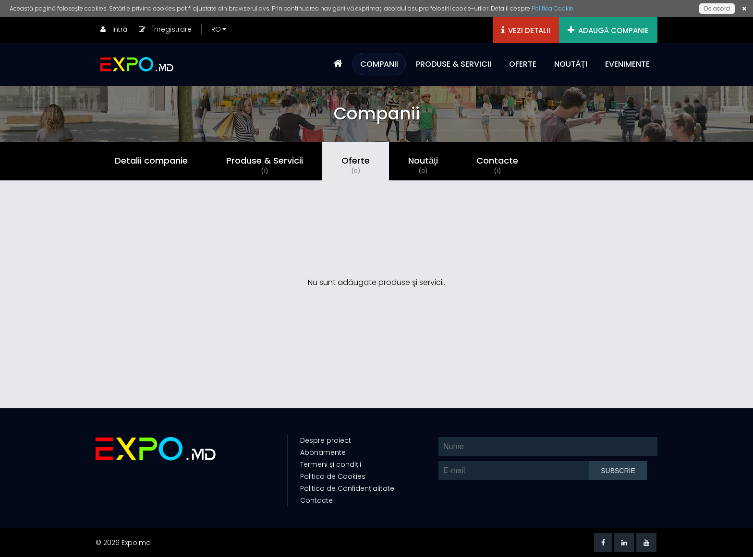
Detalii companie (151, 160)
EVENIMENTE (627, 64)
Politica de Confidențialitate (347, 488)
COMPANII (379, 64)
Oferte (355, 165)
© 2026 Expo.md (123, 542)
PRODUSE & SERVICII (453, 64)
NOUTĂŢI (570, 64)
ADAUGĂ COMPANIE (608, 30)
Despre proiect (325, 440)
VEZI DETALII (525, 30)
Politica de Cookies (332, 476)
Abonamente (323, 452)
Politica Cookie (552, 8)
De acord (717, 8)
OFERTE (522, 64)
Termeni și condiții (330, 464)
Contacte (497, 165)
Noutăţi (423, 165)
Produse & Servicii (264, 165)
